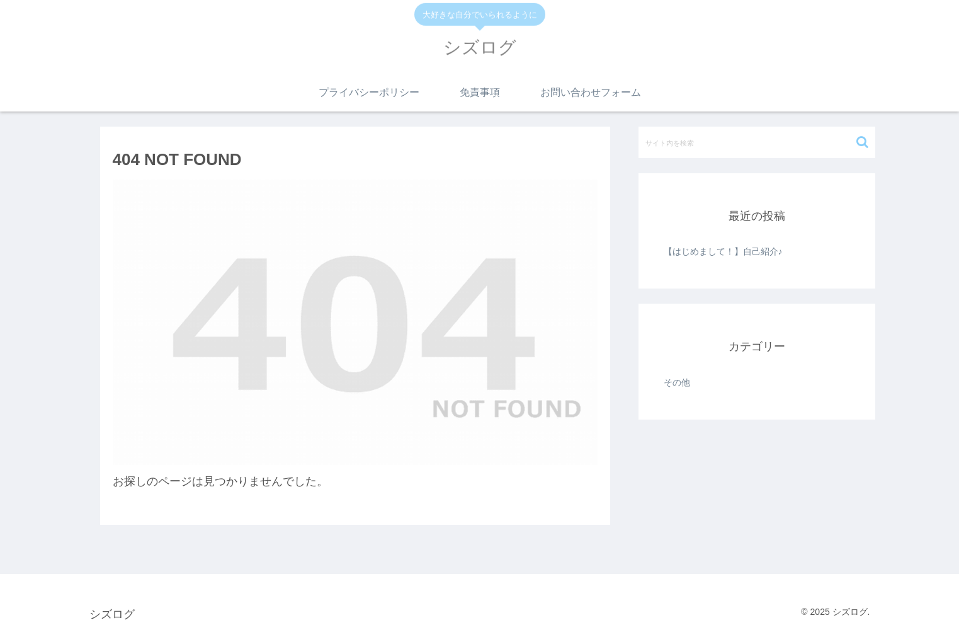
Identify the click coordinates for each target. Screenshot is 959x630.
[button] (862, 142)
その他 (677, 382)
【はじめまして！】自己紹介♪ (723, 251)
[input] (756, 142)
